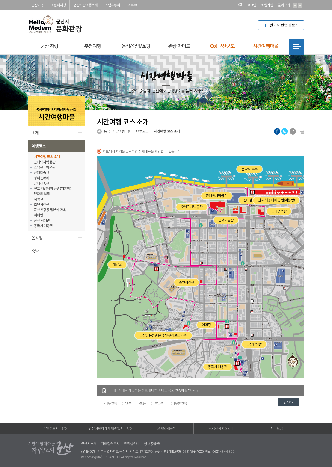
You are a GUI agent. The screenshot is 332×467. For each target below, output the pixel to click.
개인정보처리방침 (55, 428)
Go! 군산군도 (222, 46)
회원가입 (267, 5)
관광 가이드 (179, 46)
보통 (143, 403)
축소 (300, 5)
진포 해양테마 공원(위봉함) (52, 189)
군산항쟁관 (254, 344)
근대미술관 (41, 173)
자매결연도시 (110, 444)
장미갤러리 (41, 178)
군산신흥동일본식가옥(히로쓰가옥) (163, 335)
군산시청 (37, 5)
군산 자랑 (49, 46)
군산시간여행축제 (85, 5)
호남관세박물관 (44, 167)
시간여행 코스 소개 (47, 157)
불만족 (158, 403)
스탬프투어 (112, 5)
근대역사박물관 (44, 162)
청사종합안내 (153, 444)
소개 (35, 133)
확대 (295, 5)
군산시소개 (88, 444)
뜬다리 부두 (42, 194)
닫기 (293, 131)
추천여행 (92, 46)
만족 (128, 403)
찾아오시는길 (166, 428)
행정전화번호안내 (221, 428)
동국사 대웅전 (43, 226)
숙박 (35, 251)
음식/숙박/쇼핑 (136, 46)
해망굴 (38, 199)
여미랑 (38, 215)
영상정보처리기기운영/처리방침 (111, 428)
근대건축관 (41, 183)
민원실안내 (131, 444)
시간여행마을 (265, 46)
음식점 (37, 238)
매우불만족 (179, 403)
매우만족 (111, 403)
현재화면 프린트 (301, 132)
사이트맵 (276, 428)
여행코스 (39, 146)
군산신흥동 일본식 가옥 (50, 210)
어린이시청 (58, 5)
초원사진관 (41, 205)
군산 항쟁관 (42, 220)
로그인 (251, 5)
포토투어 (133, 5)
